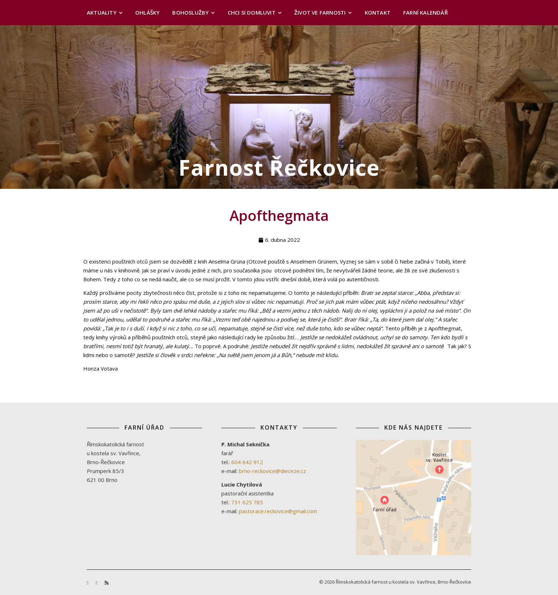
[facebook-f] (88, 582)
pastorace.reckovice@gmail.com (278, 511)
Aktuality (101, 12)
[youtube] (97, 582)
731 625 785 (247, 502)
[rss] (107, 582)
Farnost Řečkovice (279, 167)
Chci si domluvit (251, 12)
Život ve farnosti (320, 12)
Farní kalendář (425, 12)
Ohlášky (147, 12)
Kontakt (377, 12)
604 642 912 (247, 462)
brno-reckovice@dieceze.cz (272, 470)
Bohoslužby (190, 12)
